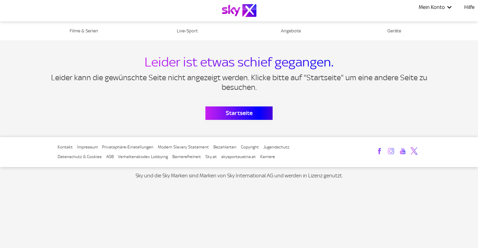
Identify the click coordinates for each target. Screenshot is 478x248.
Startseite (239, 113)
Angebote (291, 30)
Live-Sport (187, 30)
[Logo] (239, 10)
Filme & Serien (84, 30)
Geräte (394, 30)
